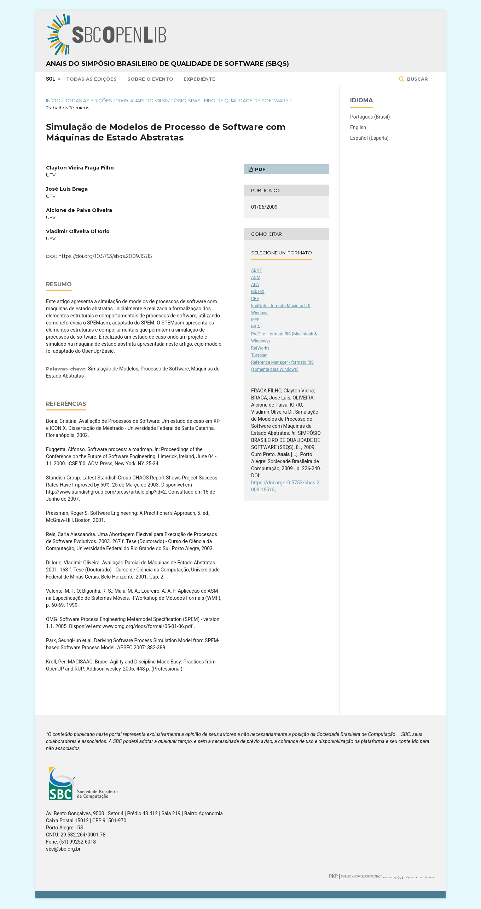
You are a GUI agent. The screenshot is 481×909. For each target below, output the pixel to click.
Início (53, 100)
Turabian (259, 355)
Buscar (417, 79)
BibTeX (258, 291)
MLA (255, 326)
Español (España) (369, 138)
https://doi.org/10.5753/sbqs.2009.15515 (105, 256)
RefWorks (260, 348)
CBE (255, 298)
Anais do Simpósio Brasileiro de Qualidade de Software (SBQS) (167, 64)
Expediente (199, 79)
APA (255, 284)
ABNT (256, 270)
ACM (255, 277)
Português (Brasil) (370, 117)
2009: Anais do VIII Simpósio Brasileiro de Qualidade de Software (202, 100)
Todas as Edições (91, 79)
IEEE (255, 319)
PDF (260, 169)
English (358, 127)
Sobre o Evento (150, 79)
